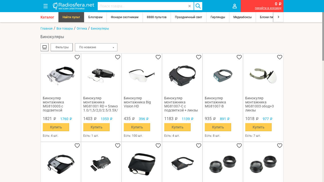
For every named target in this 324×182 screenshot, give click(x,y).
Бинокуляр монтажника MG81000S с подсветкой (53, 104)
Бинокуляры (100, 28)
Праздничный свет (188, 17)
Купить (56, 127)
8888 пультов (157, 17)
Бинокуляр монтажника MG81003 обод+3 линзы (259, 104)
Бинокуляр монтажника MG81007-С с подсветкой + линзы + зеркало (181, 104)
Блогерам (95, 17)
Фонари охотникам (124, 17)
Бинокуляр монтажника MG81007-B (215, 102)
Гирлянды (218, 17)
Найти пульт (71, 17)
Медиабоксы (242, 17)
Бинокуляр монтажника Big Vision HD (137, 102)
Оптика (82, 28)
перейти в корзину (268, 8)
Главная (46, 28)
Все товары (64, 28)
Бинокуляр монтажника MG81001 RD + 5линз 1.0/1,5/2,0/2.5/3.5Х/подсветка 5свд (100, 104)
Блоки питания (271, 17)
